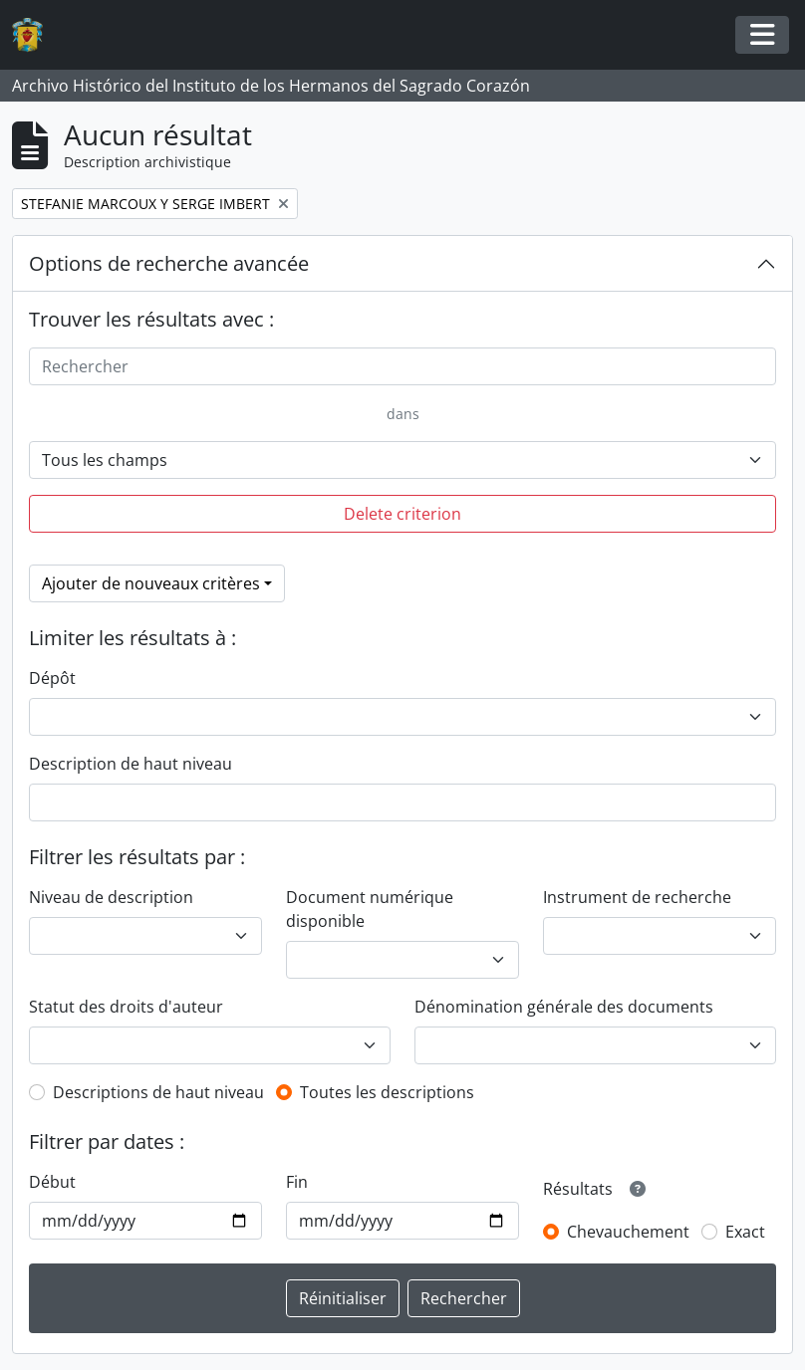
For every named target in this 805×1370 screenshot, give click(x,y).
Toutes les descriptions (387, 1092)
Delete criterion (402, 514)
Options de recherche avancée (169, 263)
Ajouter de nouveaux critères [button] (151, 583)
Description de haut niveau (130, 764)
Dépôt (52, 678)
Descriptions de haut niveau (158, 1092)
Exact (745, 1232)
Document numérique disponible (369, 909)
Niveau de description (111, 897)
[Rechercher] (402, 366)
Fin (297, 1182)
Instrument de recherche (637, 897)
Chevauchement (628, 1232)
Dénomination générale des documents (563, 1007)
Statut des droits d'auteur (126, 1007)
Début (52, 1182)
